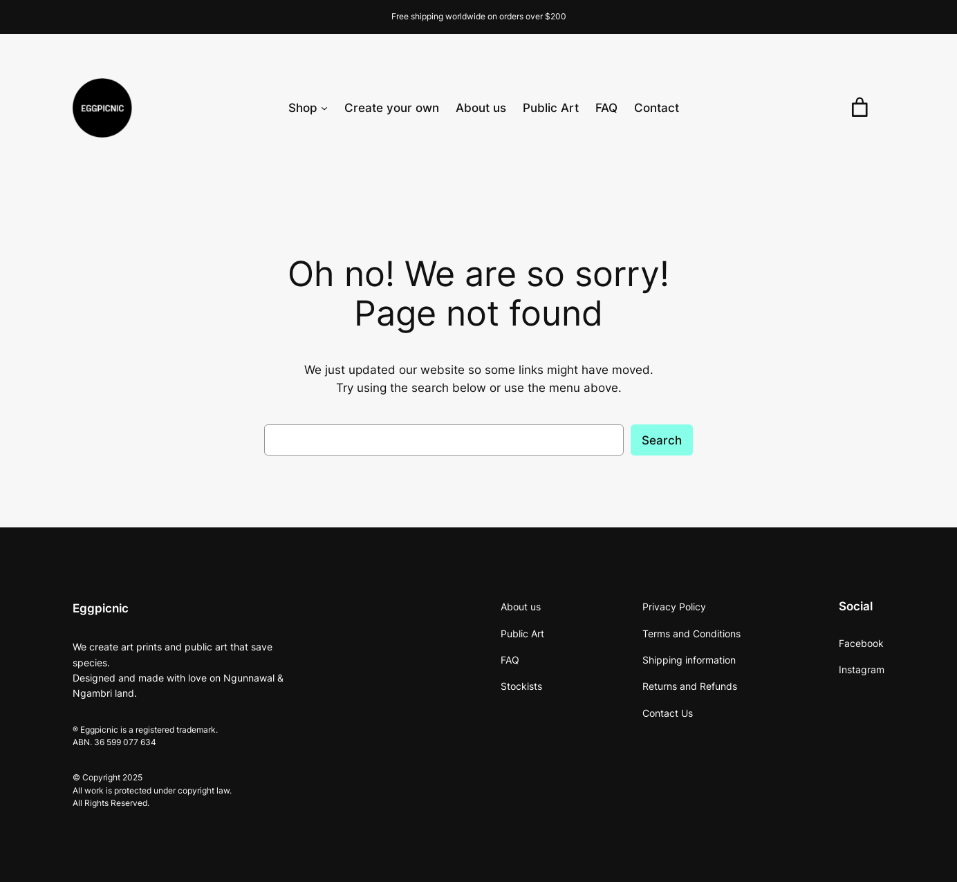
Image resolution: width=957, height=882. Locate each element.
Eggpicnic (101, 608)
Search (662, 440)
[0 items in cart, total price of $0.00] (859, 107)
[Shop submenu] (324, 107)
